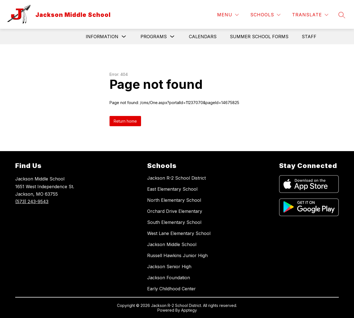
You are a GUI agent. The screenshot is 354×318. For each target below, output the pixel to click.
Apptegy (189, 310)
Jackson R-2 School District (176, 178)
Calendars (203, 36)
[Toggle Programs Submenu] (172, 36)
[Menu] (228, 14)
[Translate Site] (310, 14)
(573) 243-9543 (31, 201)
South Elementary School (174, 222)
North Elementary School (174, 200)
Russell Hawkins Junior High (177, 255)
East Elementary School (172, 189)
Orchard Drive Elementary (174, 211)
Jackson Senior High (169, 266)
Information (102, 36)
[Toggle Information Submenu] (124, 36)
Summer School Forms (259, 36)
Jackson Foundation (168, 277)
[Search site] (342, 15)
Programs (153, 36)
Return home (125, 121)
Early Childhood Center (171, 288)
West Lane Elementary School (178, 233)
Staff (309, 36)
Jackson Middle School (171, 244)
